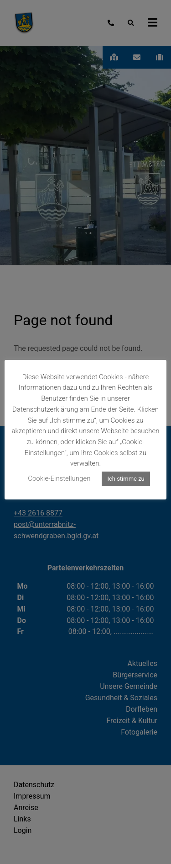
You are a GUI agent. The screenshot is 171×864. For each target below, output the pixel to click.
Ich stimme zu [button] (125, 478)
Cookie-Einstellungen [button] (59, 478)
